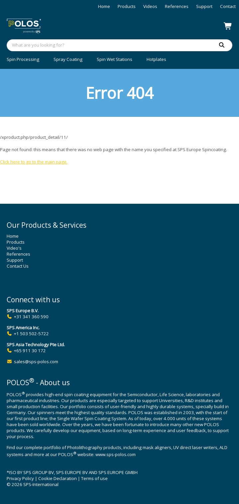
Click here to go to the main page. (33, 162)
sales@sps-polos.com (36, 362)
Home (104, 6)
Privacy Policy (20, 478)
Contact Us (18, 266)
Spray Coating (68, 59)
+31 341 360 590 (31, 317)
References (176, 6)
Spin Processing (23, 59)
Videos (150, 6)
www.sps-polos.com (115, 455)
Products (127, 6)
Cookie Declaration (57, 478)
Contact (228, 6)
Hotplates (156, 59)
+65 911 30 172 (30, 351)
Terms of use (94, 478)
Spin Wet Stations (114, 59)
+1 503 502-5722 (31, 334)
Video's (14, 248)
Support (204, 6)
